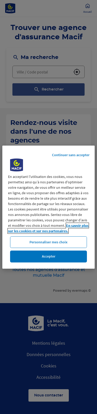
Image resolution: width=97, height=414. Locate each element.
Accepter (48, 256)
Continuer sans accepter (70, 154)
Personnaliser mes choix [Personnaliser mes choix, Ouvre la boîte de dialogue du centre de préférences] (48, 241)
